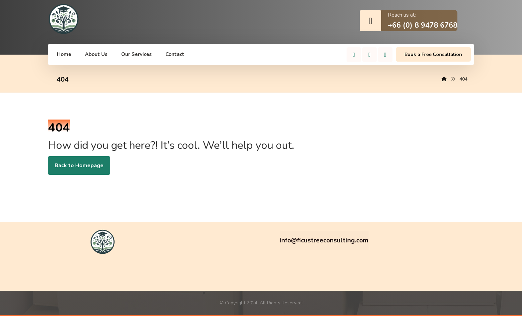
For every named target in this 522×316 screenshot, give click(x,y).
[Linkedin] (385, 54)
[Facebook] (354, 54)
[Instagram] (369, 54)
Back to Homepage (79, 165)
